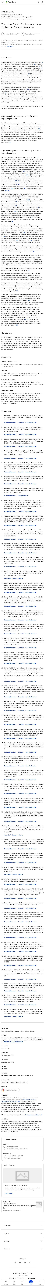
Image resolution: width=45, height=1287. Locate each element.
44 (28, 319)
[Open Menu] (3, 2)
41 (25, 319)
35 (31, 240)
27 (6, 190)
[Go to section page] (22, 1206)
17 (18, 206)
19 (29, 175)
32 (17, 212)
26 (25, 189)
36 (34, 252)
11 (5, 93)
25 (14, 189)
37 (29, 270)
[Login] (42, 2)
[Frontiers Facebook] (15, 1263)
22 (18, 185)
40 (29, 300)
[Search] (38, 2)
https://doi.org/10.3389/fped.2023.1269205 (22, 19)
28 (8, 190)
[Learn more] (9, 1193)
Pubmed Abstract (10, 422)
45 (17, 325)
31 (12, 221)
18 (16, 185)
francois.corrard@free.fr (33, 1115)
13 (2, 135)
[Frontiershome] (11, 2)
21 (18, 181)
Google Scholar (30, 422)
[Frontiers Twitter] (20, 1263)
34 (17, 240)
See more (10, 46)
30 (15, 212)
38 (27, 277)
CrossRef (21, 422)
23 (12, 189)
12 (39, 129)
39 (17, 291)
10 (28, 89)
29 (16, 202)
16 (24, 171)
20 (16, 181)
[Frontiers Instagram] (30, 1263)
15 (37, 157)
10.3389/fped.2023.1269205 (13, 1042)
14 (10, 142)
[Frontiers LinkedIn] (25, 1263)
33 (24, 233)
